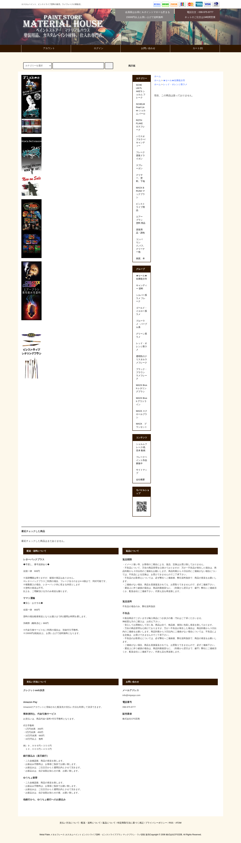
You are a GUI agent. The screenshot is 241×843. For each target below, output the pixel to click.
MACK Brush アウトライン (141, 401)
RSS (171, 823)
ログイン (95, 48)
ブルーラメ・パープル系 (141, 324)
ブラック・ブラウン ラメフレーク (141, 374)
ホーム (157, 76)
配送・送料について (91, 823)
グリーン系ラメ (141, 335)
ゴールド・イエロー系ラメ (141, 311)
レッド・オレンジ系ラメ (175, 84)
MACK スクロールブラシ (141, 414)
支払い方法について (69, 823)
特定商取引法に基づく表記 (130, 823)
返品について (109, 823)
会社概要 (140, 479)
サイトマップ (141, 471)
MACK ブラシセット (141, 425)
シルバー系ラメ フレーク (141, 298)
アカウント (46, 48)
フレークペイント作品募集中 (141, 460)
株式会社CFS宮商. (174, 834)
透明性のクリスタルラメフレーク (141, 359)
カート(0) (195, 48)
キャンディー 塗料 (141, 287)
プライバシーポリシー (156, 823)
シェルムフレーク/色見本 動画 (141, 447)
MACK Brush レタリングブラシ (141, 388)
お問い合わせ (145, 48)
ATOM (178, 823)
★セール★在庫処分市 (174, 80)
